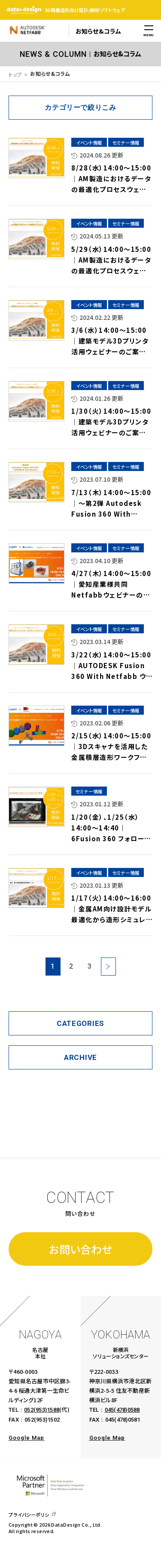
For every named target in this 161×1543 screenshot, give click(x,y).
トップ (15, 74)
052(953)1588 (41, 1410)
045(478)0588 (122, 1410)
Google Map (26, 1438)
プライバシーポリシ (29, 1515)
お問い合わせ (80, 1249)
